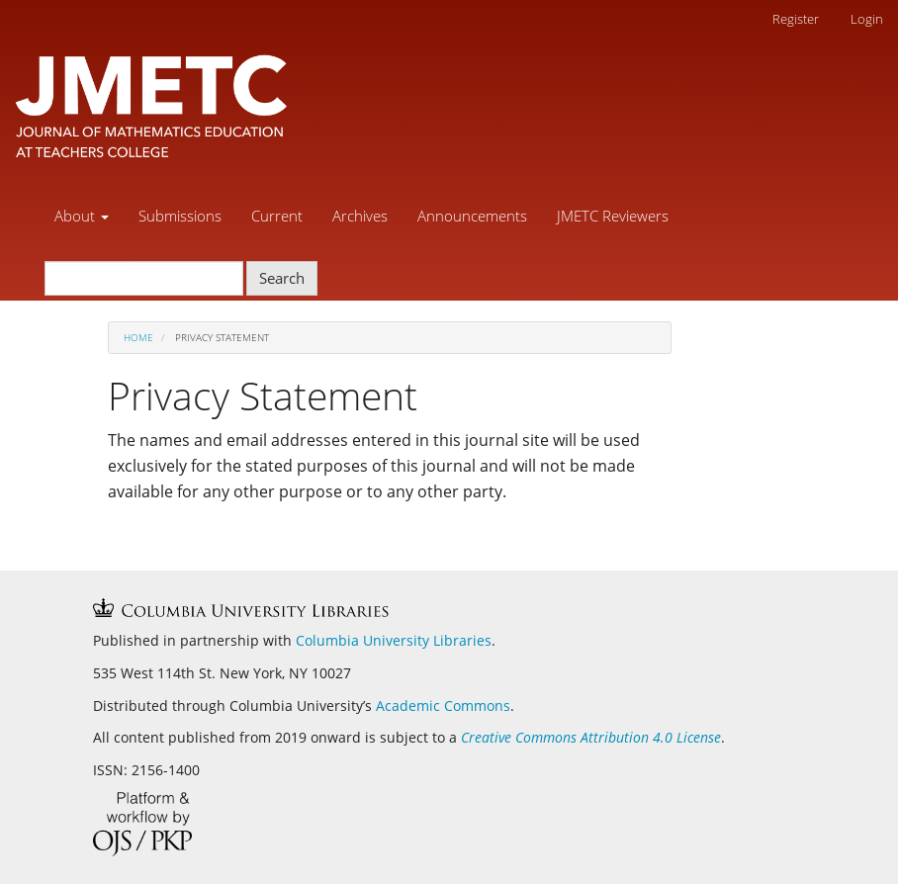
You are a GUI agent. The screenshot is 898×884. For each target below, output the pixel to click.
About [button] (81, 215)
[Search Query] (144, 278)
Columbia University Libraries (394, 640)
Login (867, 19)
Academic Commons (443, 705)
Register (795, 19)
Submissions (180, 215)
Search (282, 278)
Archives (360, 215)
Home (138, 337)
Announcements (472, 215)
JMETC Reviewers (613, 215)
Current (277, 215)
